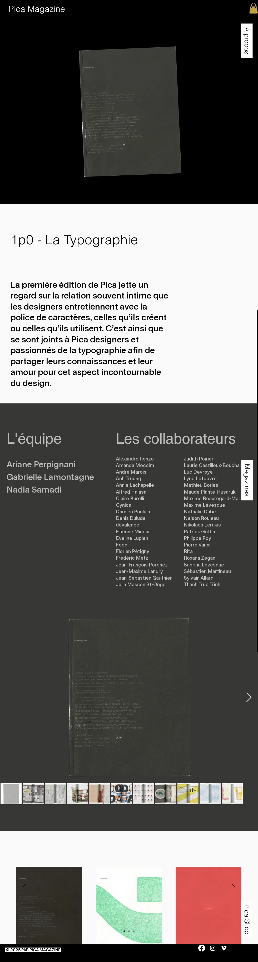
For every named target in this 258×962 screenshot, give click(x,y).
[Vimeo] (223, 948)
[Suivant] (233, 887)
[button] (246, 40)
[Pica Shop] (247, 919)
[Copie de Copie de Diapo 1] (134, 931)
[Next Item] (249, 697)
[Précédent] (24, 887)
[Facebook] (201, 948)
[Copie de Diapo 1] (129, 931)
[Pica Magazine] (37, 9)
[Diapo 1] (124, 931)
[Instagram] (212, 948)
